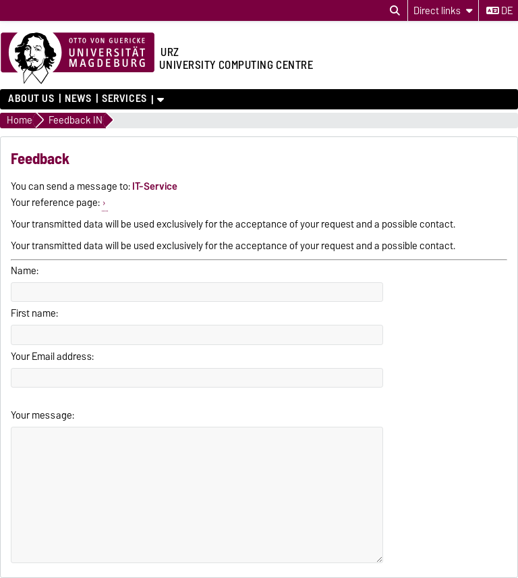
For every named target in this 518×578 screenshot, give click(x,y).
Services (124, 98)
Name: (24, 271)
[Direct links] (443, 10)
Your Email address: (52, 356)
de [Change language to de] (499, 11)
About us (31, 98)
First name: (34, 313)
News (78, 98)
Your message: (42, 415)
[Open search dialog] (394, 11)
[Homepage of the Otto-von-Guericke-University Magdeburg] (77, 59)
